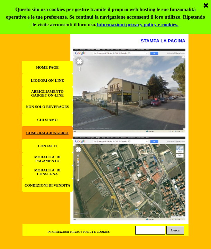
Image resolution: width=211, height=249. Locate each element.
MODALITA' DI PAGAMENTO (47, 159)
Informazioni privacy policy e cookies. (137, 3)
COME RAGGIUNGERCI (47, 133)
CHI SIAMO (47, 120)
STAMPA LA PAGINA (163, 40)
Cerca (175, 230)
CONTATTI (47, 146)
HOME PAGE (47, 67)
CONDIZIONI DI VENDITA (47, 185)
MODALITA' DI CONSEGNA (47, 172)
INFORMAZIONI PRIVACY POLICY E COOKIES (78, 231)
